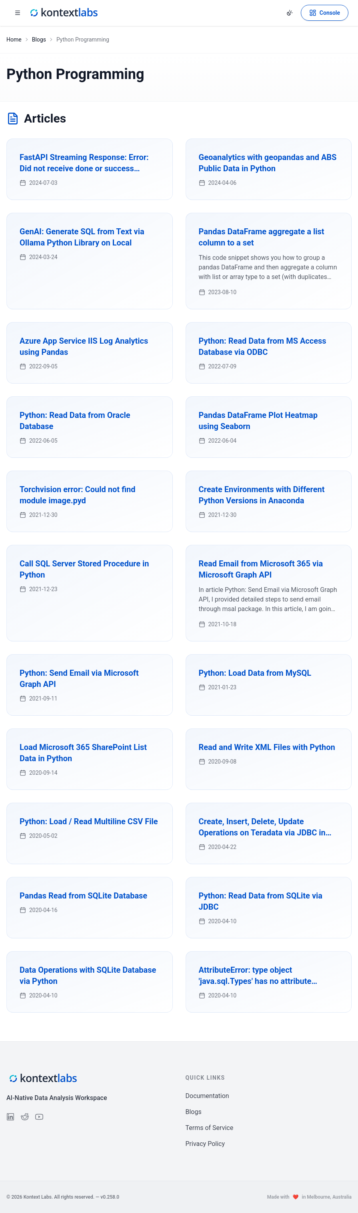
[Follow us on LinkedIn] (10, 1117)
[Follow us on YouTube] (39, 1117)
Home (14, 39)
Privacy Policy (205, 1144)
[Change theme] (290, 13)
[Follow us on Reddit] (25, 1117)
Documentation (207, 1096)
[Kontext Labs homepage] (63, 13)
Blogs (39, 39)
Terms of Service (210, 1128)
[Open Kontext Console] (324, 13)
